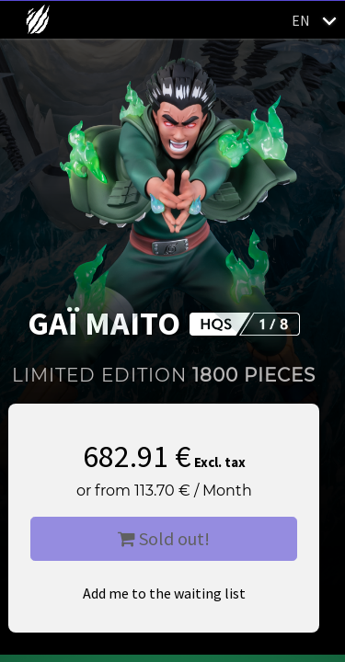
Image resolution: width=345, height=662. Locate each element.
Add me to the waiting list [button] (164, 593)
